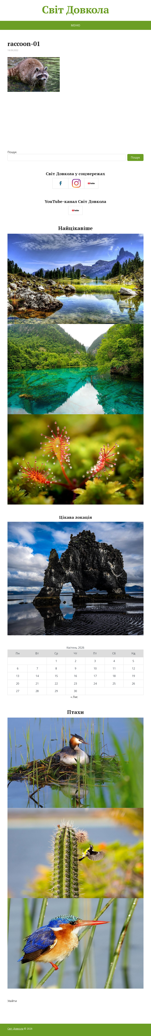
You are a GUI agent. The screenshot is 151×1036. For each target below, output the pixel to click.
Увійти (12, 1001)
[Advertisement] (75, 124)
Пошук (12, 152)
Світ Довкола (75, 9)
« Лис (74, 697)
